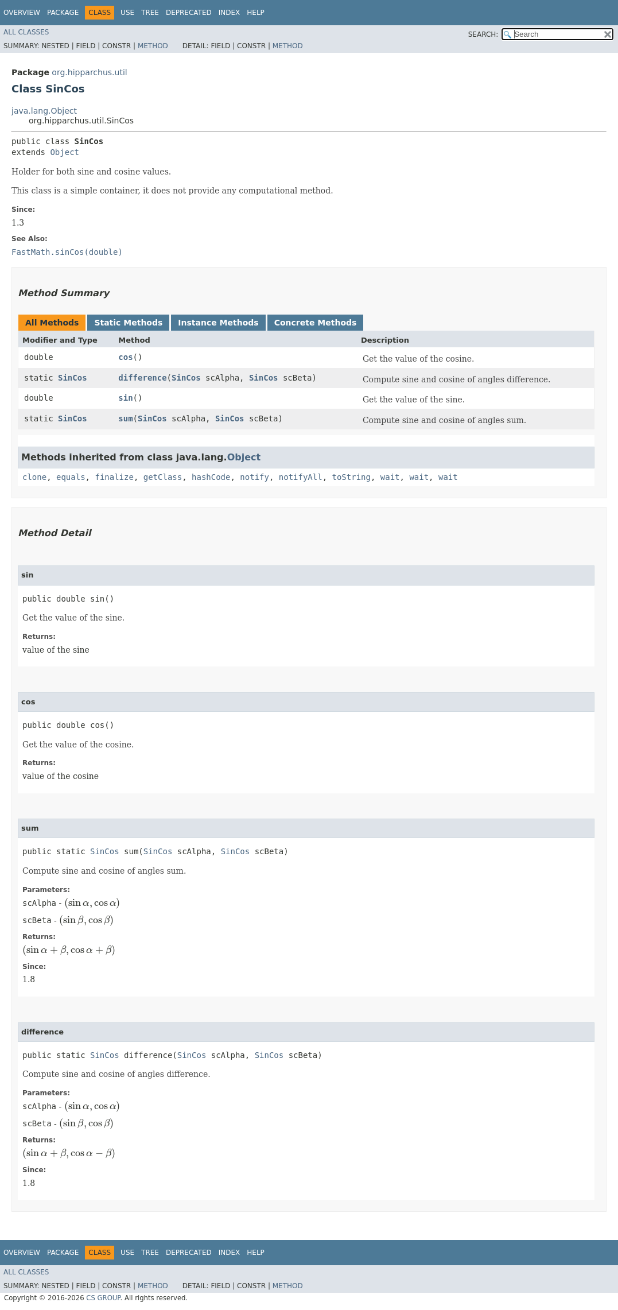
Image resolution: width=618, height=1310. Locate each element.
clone (34, 477)
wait (390, 477)
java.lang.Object (44, 110)
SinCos (72, 377)
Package (63, 13)
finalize (114, 477)
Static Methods (128, 322)
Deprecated (189, 13)
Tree (150, 13)
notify (254, 477)
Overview (21, 13)
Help (256, 13)
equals (70, 477)
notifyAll (300, 477)
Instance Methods (218, 322)
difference (142, 377)
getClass (162, 477)
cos (125, 357)
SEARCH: (483, 34)
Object (64, 152)
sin (125, 397)
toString (351, 477)
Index (229, 13)
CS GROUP (103, 1298)
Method (153, 46)
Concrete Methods (315, 322)
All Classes (26, 32)
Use (127, 13)
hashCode (211, 477)
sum (125, 418)
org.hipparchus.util (89, 72)
